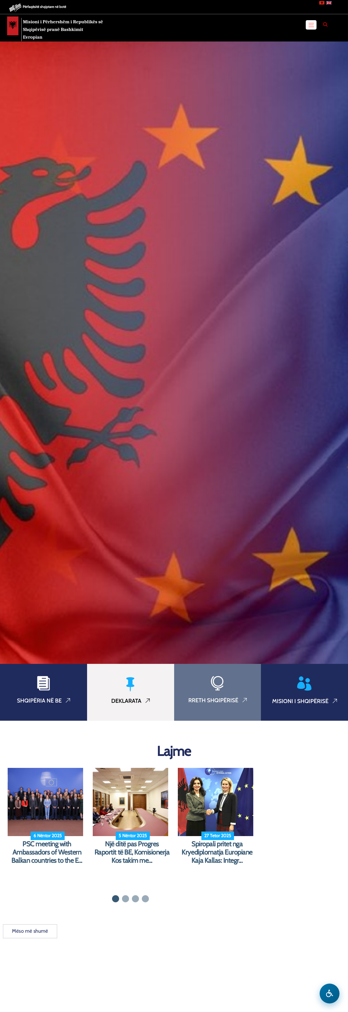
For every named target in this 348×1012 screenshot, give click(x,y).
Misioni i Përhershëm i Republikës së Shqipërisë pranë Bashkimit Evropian (63, 29)
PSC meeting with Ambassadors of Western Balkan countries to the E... (46, 852)
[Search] (325, 24)
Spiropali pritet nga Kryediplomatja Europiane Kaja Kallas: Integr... (217, 852)
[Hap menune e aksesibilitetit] (329, 993)
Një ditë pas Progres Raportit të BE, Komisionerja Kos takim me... (132, 852)
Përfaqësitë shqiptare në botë (44, 7)
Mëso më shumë (30, 931)
